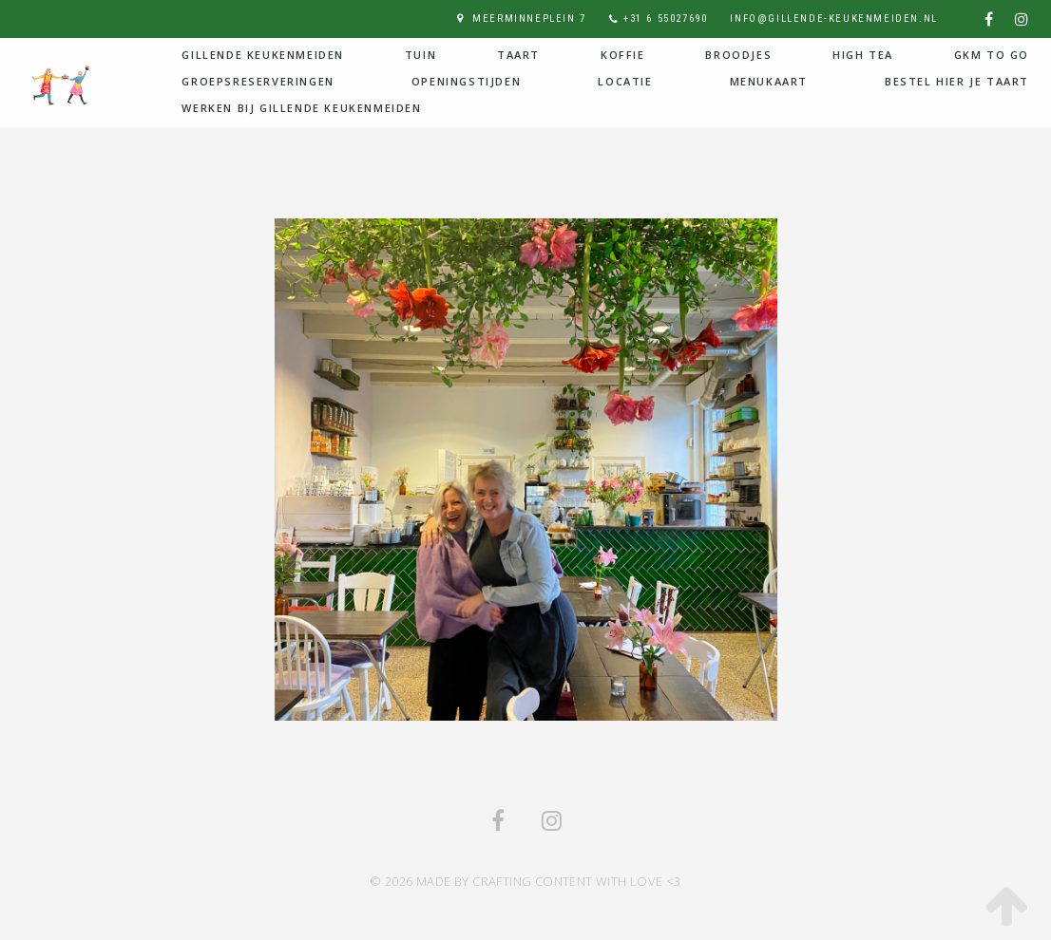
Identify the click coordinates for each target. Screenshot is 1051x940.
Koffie (623, 54)
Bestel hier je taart (957, 81)
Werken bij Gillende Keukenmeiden (301, 108)
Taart (518, 54)
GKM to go (991, 54)
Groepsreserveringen (258, 81)
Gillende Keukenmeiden (263, 54)
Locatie (625, 81)
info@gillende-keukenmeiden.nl (833, 18)
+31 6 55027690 (665, 18)
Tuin (420, 54)
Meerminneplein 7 (529, 18)
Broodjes (738, 54)
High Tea (862, 54)
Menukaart (769, 81)
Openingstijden (466, 81)
